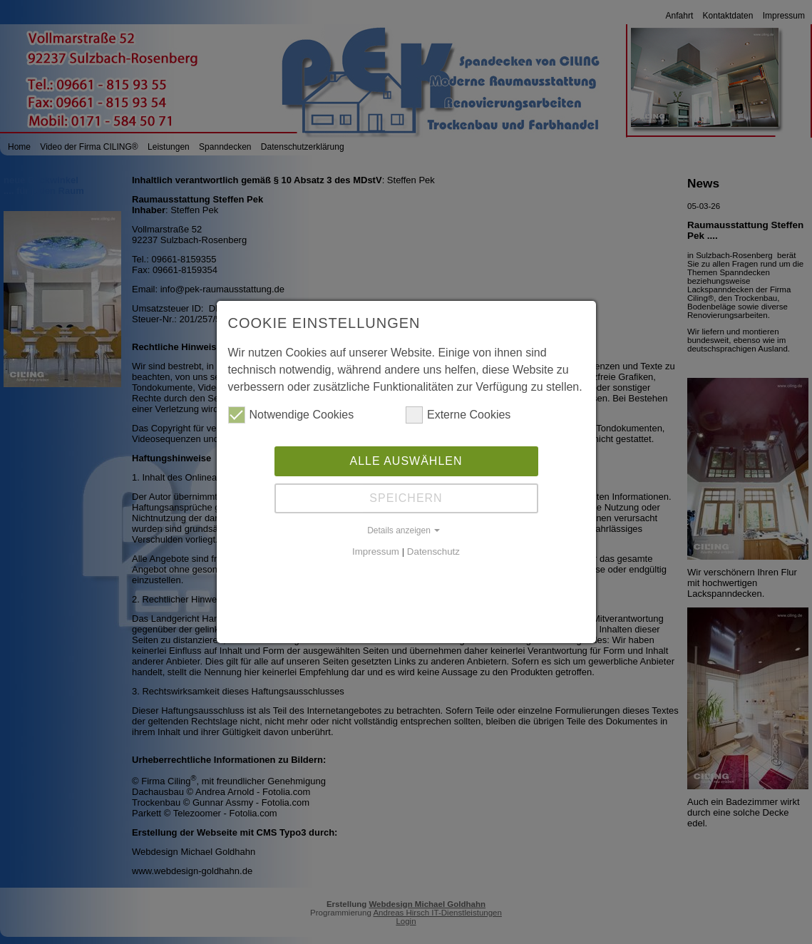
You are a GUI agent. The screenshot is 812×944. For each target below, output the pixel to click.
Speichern (405, 497)
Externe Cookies (458, 414)
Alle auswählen (405, 460)
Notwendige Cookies (291, 414)
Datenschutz (433, 550)
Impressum (375, 550)
